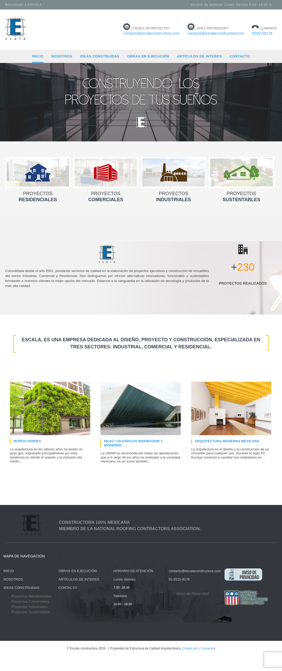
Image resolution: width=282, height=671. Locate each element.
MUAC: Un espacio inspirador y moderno (133, 443)
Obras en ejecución (148, 56)
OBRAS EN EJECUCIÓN (77, 571)
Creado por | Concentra (198, 648)
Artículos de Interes (199, 56)
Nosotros (61, 56)
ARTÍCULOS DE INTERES (78, 579)
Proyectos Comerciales (30, 601)
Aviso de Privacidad (192, 594)
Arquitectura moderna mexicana (227, 441)
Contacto (240, 56)
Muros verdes (27, 441)
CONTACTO (67, 588)
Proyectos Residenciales (31, 596)
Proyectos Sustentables (30, 612)
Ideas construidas (99, 56)
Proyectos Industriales (29, 607)
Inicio (38, 56)
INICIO (8, 571)
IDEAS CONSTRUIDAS (21, 588)
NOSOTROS (13, 579)
